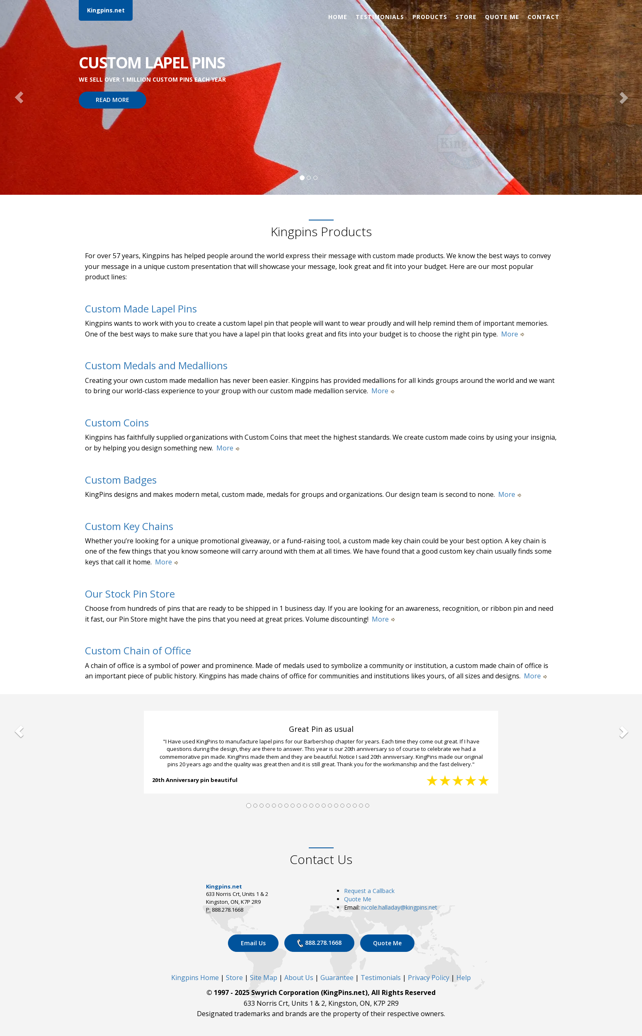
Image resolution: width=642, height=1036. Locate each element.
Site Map (263, 977)
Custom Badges (121, 480)
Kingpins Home (195, 977)
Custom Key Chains (129, 526)
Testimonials (380, 17)
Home (337, 17)
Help (463, 977)
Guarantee (337, 977)
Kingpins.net (106, 10)
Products (429, 17)
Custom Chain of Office (138, 650)
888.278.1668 (319, 943)
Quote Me (502, 17)
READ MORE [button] (112, 100)
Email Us (253, 943)
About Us (298, 977)
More (512, 334)
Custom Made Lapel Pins (141, 308)
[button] (19, 97)
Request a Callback (369, 891)
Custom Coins (117, 422)
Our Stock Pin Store (130, 593)
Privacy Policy (428, 977)
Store (466, 17)
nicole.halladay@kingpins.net (399, 907)
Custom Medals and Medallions (156, 365)
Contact (544, 17)
